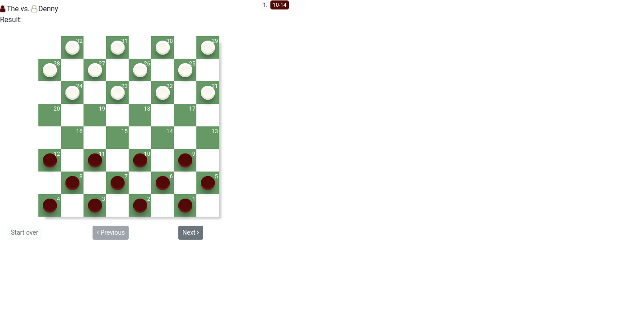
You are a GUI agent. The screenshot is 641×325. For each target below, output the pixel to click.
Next (190, 232)
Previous (111, 232)
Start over (24, 232)
